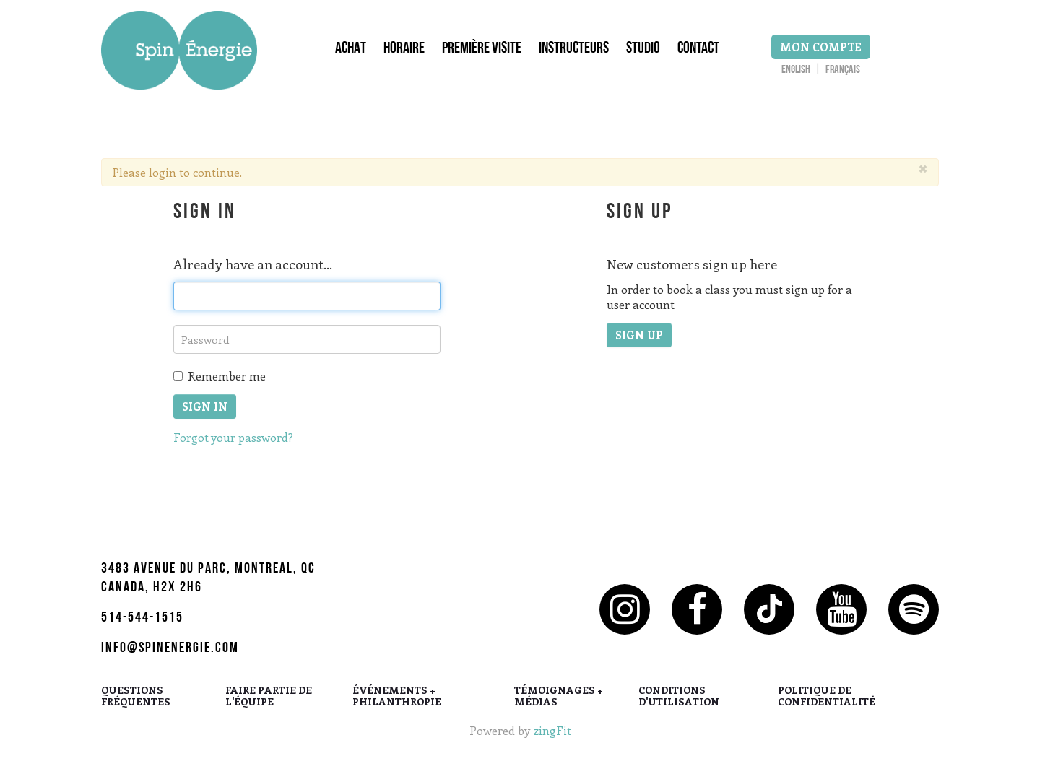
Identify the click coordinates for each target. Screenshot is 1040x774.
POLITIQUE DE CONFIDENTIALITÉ (826, 696)
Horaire (404, 50)
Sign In (205, 406)
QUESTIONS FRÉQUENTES (135, 696)
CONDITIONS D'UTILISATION (678, 696)
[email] (307, 296)
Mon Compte (821, 47)
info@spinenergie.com (170, 649)
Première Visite (481, 50)
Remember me (219, 375)
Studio (643, 50)
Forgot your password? (233, 437)
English (795, 71)
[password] (307, 339)
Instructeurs (574, 50)
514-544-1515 (142, 619)
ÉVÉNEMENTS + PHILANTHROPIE (396, 696)
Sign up (639, 335)
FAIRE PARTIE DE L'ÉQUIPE (268, 696)
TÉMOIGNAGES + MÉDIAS (558, 696)
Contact (698, 50)
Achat (350, 50)
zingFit (552, 730)
